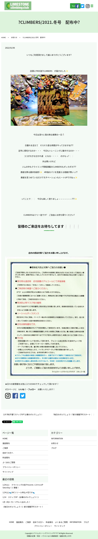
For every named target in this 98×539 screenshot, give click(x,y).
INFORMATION (57, 438)
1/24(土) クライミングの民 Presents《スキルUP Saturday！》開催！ (23, 486)
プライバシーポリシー (11, 467)
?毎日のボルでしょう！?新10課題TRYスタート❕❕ (74, 414)
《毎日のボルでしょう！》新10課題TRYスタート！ (23, 506)
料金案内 (6, 457)
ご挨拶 (5, 448)
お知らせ (14, 37)
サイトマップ (8, 471)
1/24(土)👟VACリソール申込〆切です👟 (19, 492)
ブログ (54, 448)
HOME (3, 37)
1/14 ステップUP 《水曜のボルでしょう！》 (21, 497)
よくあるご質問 (9, 462)
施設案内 (6, 443)
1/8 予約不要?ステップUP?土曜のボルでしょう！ (23, 414)
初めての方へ (8, 452)
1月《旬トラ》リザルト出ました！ (16, 502)
